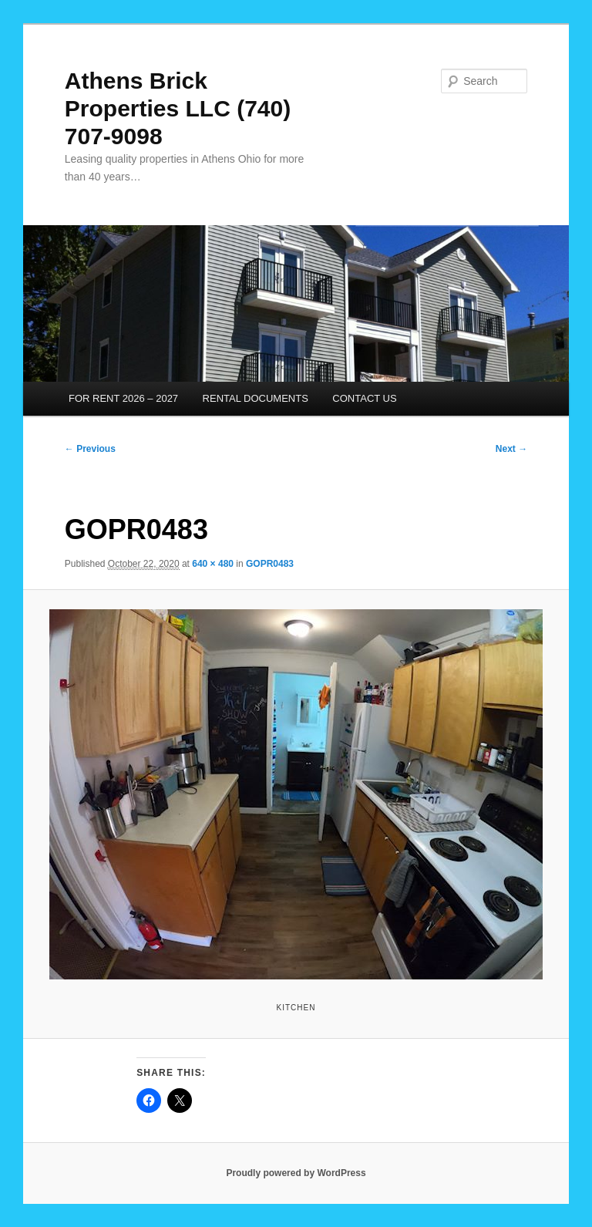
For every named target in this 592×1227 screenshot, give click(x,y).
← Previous (90, 448)
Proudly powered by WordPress (295, 1173)
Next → (511, 448)
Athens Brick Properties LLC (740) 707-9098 (178, 108)
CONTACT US (364, 398)
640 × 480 (213, 563)
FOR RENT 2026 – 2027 (123, 398)
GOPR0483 (270, 563)
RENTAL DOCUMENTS (255, 398)
